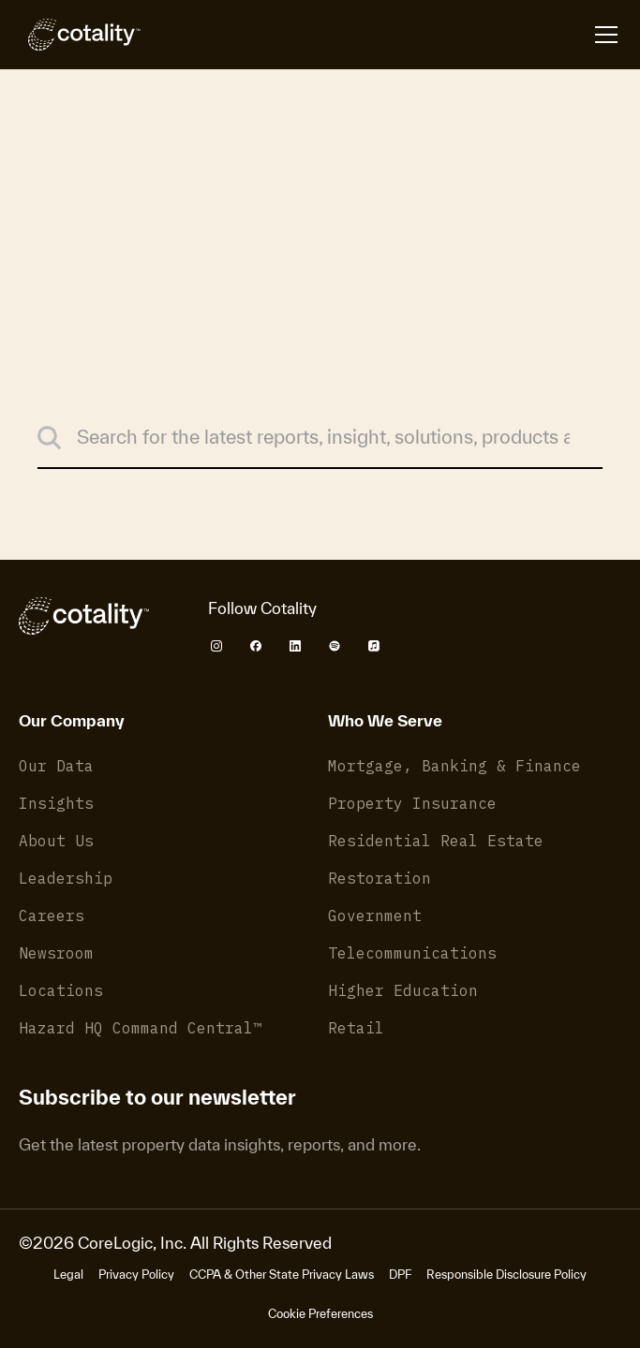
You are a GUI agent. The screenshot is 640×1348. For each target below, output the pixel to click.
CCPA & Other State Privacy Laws (281, 1274)
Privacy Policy (136, 1274)
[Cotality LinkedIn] (295, 646)
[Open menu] (606, 34)
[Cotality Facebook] (255, 646)
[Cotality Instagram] (216, 646)
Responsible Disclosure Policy (506, 1274)
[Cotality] (80, 34)
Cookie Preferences (320, 1314)
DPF (400, 1274)
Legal (68, 1274)
